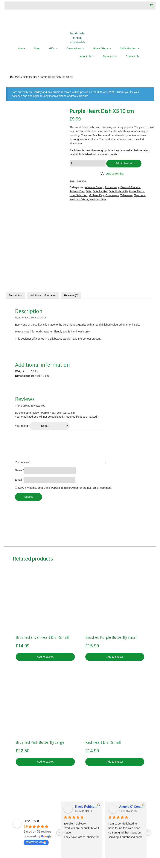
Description (15, 215)
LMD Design (125, 843)
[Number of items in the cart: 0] (151, 5)
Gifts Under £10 (118, 191)
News (12, 816)
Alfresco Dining (94, 187)
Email (19, 400)
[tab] (15, 216)
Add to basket (124, 163)
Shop (37, 48)
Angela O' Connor (131, 727)
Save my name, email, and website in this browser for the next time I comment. (65, 408)
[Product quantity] (88, 163)
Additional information (43, 215)
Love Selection (78, 195)
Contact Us (132, 56)
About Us (86, 56)
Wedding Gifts (97, 199)
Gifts (52, 48)
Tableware (126, 195)
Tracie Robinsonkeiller (87, 727)
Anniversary (112, 187)
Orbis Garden (128, 48)
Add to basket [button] (45, 577)
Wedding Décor (79, 199)
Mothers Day (96, 195)
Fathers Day (77, 191)
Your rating (22, 346)
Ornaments (112, 195)
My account (110, 56)
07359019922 (118, 811)
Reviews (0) (71, 215)
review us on (36, 762)
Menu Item (15, 820)
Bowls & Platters (130, 187)
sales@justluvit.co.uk (114, 804)
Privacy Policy (66, 804)
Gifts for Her (30, 77)
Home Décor (101, 48)
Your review (23, 382)
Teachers (139, 195)
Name (19, 390)
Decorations (74, 48)
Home (21, 48)
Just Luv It (31, 742)
